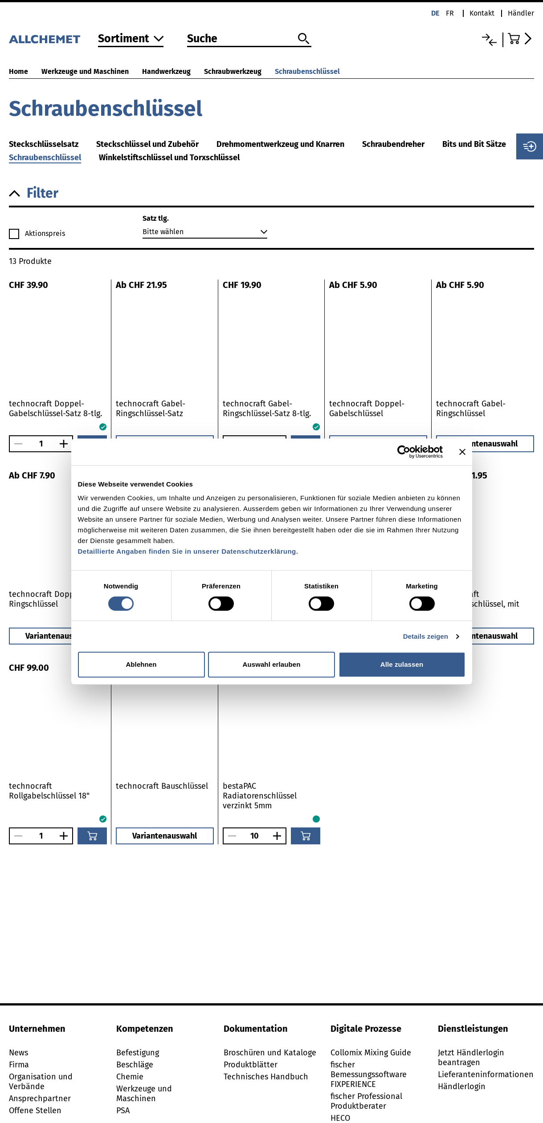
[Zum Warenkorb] (521, 38)
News (18, 1053)
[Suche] (249, 39)
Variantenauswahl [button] (485, 444)
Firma (19, 1065)
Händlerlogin (462, 1086)
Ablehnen (141, 664)
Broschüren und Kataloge (270, 1053)
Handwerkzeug (166, 71)
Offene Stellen (35, 1110)
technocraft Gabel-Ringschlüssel (471, 408)
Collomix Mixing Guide (371, 1053)
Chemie (129, 1077)
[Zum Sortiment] (131, 39)
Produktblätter (251, 1065)
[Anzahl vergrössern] (66, 443)
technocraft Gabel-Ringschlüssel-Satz (150, 408)
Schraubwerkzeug (232, 71)
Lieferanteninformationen (486, 1074)
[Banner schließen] (462, 452)
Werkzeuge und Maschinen (85, 71)
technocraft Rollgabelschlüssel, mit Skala (477, 604)
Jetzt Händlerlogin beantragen (471, 1057)
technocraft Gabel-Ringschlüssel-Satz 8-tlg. (267, 408)
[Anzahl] (41, 444)
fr (450, 13)
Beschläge (134, 1065)
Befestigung (137, 1053)
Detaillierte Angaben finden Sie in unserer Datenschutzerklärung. (188, 551)
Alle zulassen (401, 664)
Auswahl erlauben (272, 664)
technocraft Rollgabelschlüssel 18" (49, 791)
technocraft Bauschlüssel (162, 786)
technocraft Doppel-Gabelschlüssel (366, 408)
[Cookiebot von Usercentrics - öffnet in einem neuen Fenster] (404, 451)
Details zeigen (425, 636)
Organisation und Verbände (41, 1081)
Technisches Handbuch (266, 1077)
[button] (271, 193)
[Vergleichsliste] (489, 39)
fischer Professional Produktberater (366, 1101)
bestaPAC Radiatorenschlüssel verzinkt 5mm (260, 796)
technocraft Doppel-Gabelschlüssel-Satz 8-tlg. (55, 408)
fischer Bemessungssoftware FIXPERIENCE (369, 1074)
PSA (123, 1110)
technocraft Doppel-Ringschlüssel (46, 599)
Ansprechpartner (40, 1098)
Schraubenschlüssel (307, 71)
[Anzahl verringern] (16, 443)
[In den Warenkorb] (92, 835)
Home (18, 71)
